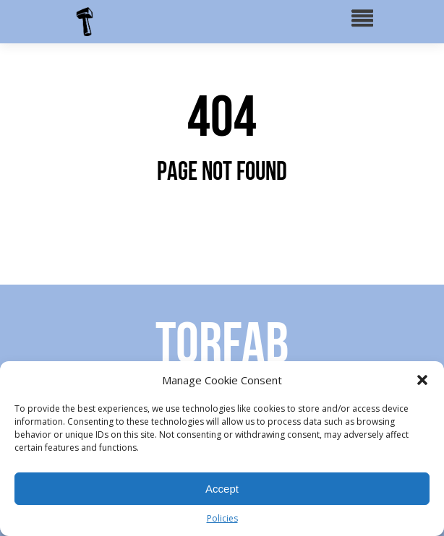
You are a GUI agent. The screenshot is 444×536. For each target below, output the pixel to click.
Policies (222, 518)
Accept (222, 489)
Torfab (222, 342)
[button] (422, 380)
